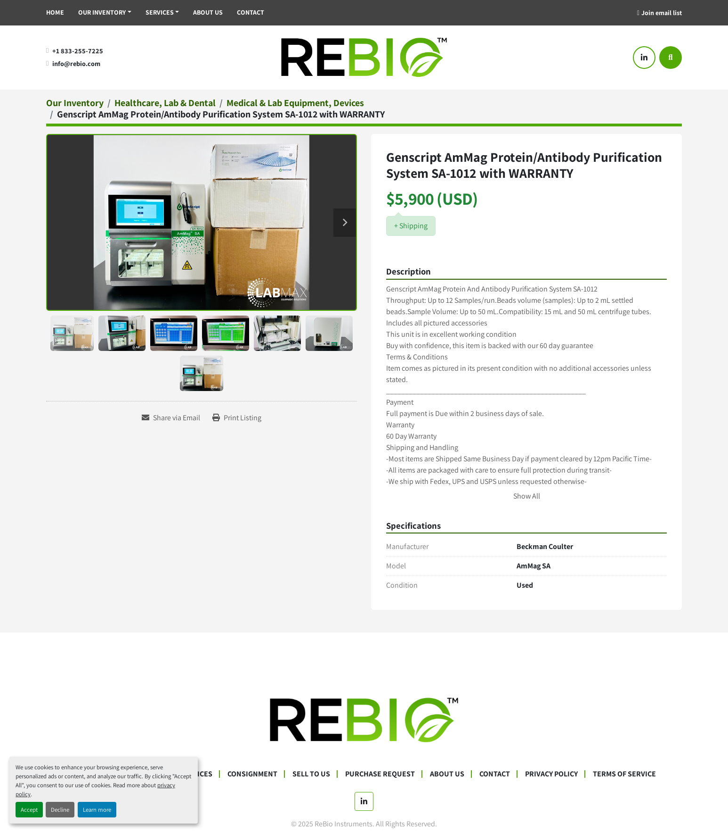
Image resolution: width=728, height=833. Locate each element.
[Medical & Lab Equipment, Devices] (295, 103)
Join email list (661, 12)
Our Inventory (102, 12)
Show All (526, 496)
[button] (104, 12)
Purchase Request (380, 774)
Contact (250, 12)
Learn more (97, 810)
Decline (60, 810)
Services (160, 12)
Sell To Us (311, 774)
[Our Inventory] (75, 103)
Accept (29, 810)
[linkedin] (644, 57)
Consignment (252, 774)
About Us (208, 12)
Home (55, 12)
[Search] (670, 57)
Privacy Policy (551, 774)
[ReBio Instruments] (364, 720)
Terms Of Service (624, 774)
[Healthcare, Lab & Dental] (165, 103)
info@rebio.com (76, 63)
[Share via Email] (171, 418)
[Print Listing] (236, 418)
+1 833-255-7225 (77, 50)
